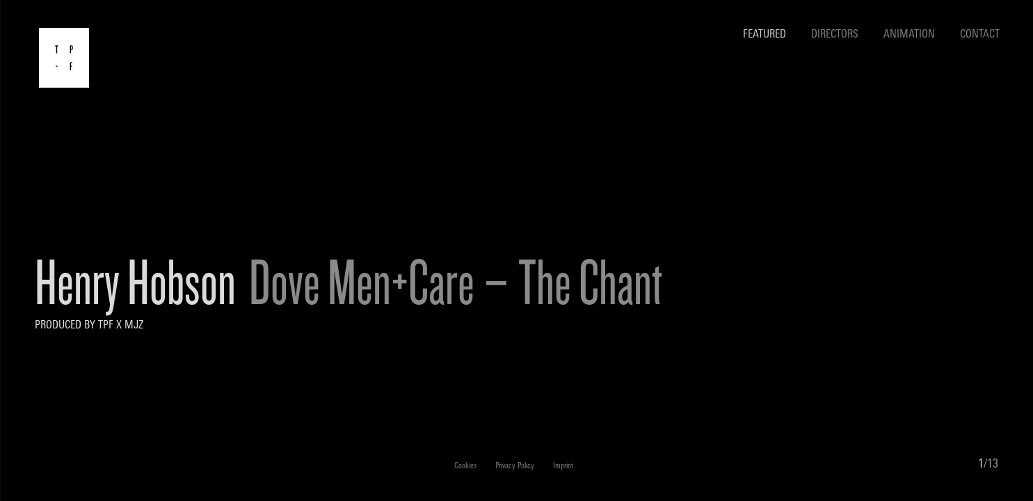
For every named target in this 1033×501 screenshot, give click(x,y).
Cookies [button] (465, 466)
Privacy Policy (514, 466)
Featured (764, 34)
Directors (834, 34)
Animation (909, 34)
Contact (980, 34)
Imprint (563, 466)
